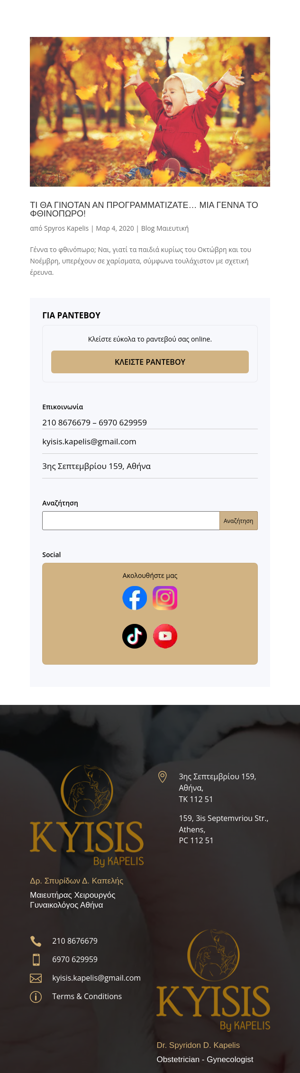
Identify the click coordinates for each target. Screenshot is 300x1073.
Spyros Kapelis (66, 228)
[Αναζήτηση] (149, 520)
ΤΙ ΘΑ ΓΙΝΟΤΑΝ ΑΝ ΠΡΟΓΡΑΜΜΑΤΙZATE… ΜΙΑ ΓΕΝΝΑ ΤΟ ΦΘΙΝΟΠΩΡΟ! (144, 209)
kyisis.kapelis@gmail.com (96, 978)
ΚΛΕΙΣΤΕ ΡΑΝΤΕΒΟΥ (150, 362)
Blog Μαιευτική (165, 228)
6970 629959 (123, 422)
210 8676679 (66, 422)
